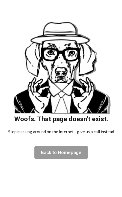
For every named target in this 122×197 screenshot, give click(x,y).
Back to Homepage (61, 152)
